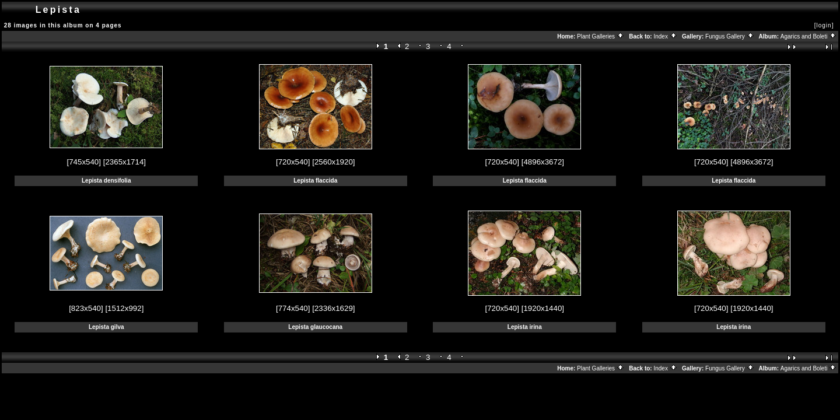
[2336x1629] (333, 308)
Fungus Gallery (729, 36)
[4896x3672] (543, 162)
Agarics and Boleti (808, 36)
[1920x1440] (543, 308)
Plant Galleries (600, 36)
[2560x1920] (333, 162)
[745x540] (83, 162)
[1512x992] (124, 308)
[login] (824, 25)
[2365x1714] (124, 162)
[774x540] (293, 308)
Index (665, 36)
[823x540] (86, 308)
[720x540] (293, 162)
